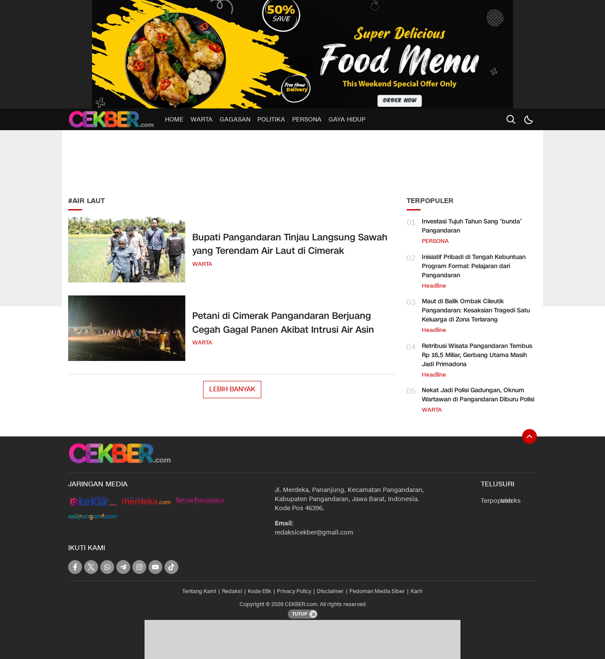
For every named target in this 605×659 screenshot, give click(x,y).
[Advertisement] (133, 160)
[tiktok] (171, 567)
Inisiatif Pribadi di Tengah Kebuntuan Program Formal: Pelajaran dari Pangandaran (474, 266)
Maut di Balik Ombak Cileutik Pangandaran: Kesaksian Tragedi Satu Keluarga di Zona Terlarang (476, 310)
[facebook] (75, 567)
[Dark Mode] (528, 119)
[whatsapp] (107, 567)
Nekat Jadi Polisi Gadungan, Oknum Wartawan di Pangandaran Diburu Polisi (478, 394)
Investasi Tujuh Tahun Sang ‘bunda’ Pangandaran (472, 226)
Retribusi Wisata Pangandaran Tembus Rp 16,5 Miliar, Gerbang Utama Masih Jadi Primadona (477, 355)
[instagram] (139, 567)
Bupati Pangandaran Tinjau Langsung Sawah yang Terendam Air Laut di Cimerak (290, 244)
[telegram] (123, 567)
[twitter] (91, 567)
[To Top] (529, 436)
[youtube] (155, 567)
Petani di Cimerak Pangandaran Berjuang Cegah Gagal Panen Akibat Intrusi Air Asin (283, 322)
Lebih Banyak (232, 389)
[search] (511, 119)
